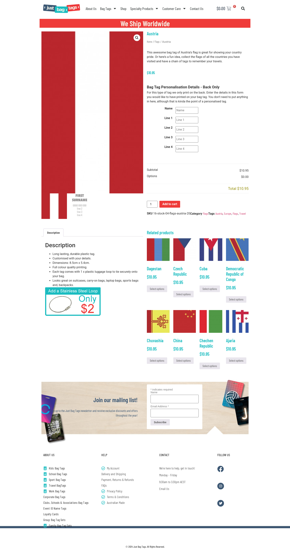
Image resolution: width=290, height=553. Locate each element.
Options (152, 176)
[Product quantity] (152, 204)
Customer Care (174, 8)
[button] (243, 8)
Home (149, 41)
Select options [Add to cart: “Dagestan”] (157, 288)
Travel (242, 213)
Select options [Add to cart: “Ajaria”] (236, 360)
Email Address (160, 406)
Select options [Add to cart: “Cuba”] (210, 288)
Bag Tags (108, 8)
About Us (91, 8)
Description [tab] (53, 232)
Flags (157, 41)
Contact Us (196, 8)
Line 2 (168, 127)
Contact (164, 455)
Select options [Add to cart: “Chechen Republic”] (210, 366)
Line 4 (168, 147)
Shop (123, 8)
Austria (219, 213)
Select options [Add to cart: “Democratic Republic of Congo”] (236, 299)
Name (169, 108)
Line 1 (168, 118)
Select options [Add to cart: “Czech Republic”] (183, 294)
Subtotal (152, 170)
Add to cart (169, 204)
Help (104, 455)
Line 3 (168, 137)
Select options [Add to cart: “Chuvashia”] (157, 360)
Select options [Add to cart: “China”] (183, 360)
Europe (227, 213)
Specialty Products (144, 8)
